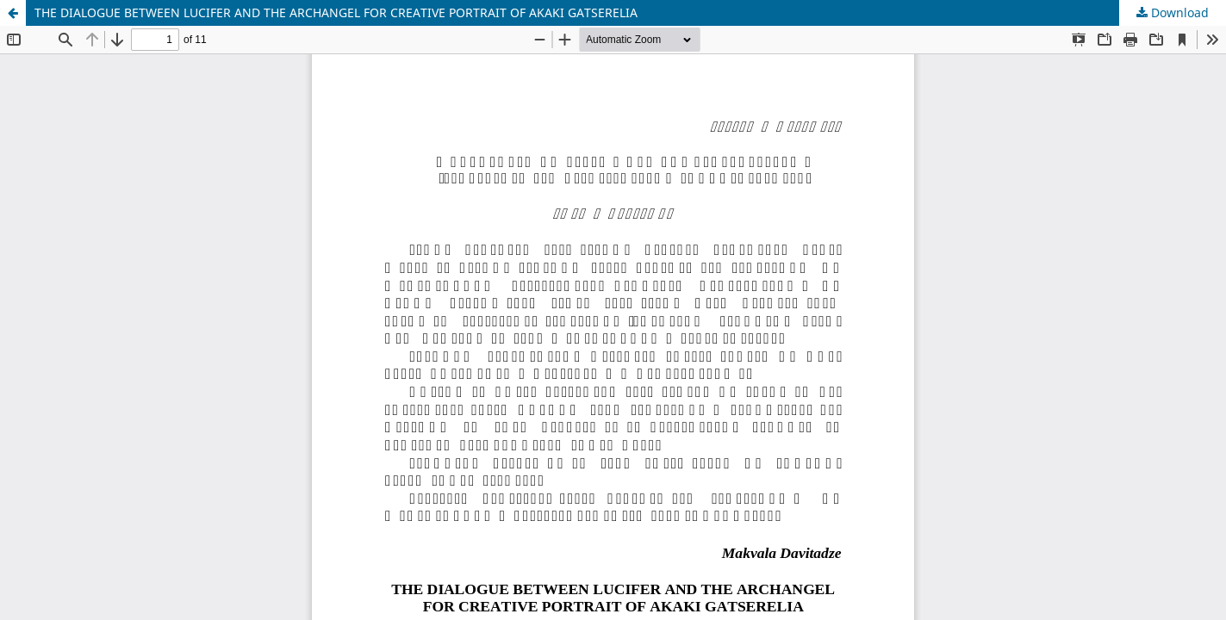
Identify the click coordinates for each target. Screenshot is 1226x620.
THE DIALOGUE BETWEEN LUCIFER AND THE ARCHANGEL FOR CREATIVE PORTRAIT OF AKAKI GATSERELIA (336, 12)
